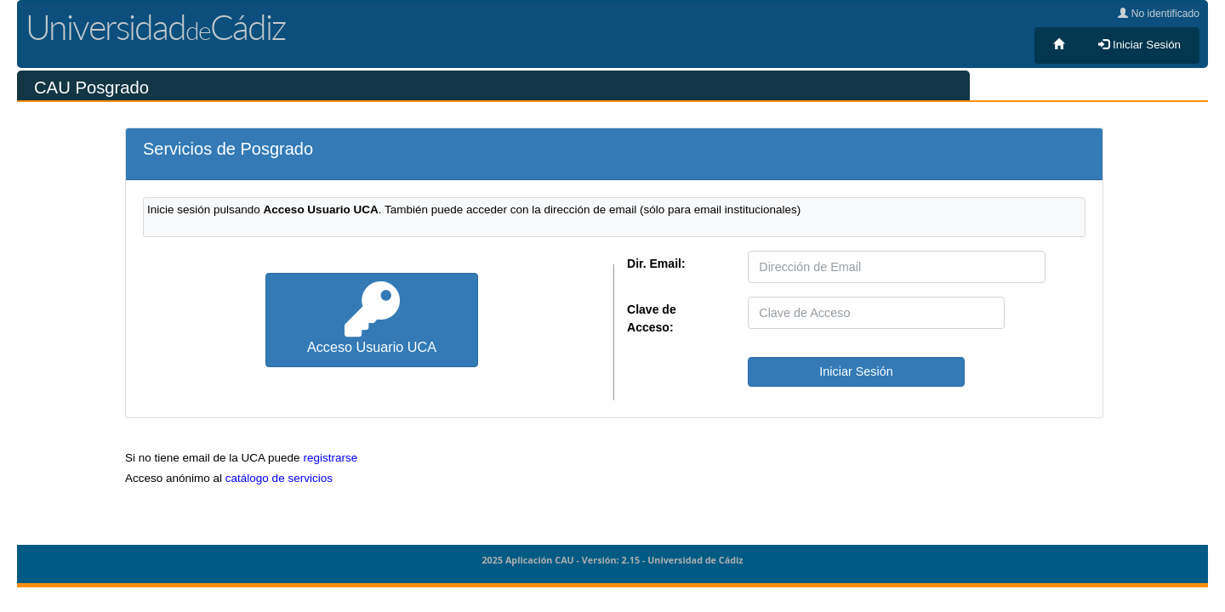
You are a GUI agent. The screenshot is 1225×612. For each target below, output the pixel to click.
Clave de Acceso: (651, 318)
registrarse (330, 457)
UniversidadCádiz (155, 27)
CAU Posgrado (91, 87)
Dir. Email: (656, 263)
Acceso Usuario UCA (371, 318)
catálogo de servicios (279, 478)
